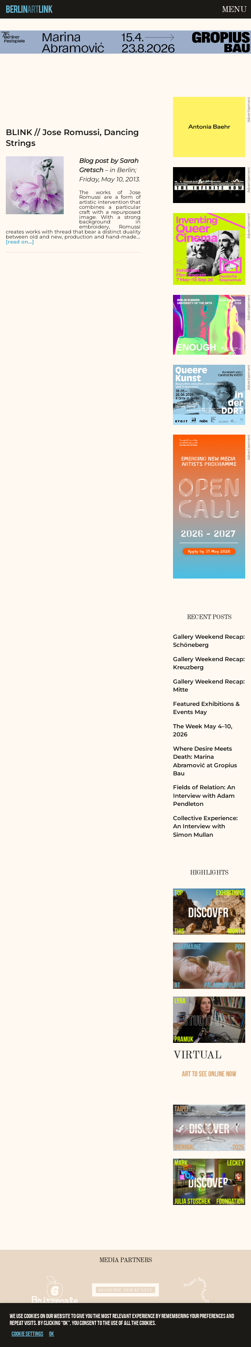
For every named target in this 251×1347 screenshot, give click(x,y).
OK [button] (51, 1333)
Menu (234, 9)
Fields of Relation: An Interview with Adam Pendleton (204, 795)
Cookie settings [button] (27, 1333)
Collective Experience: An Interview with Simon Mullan (205, 826)
